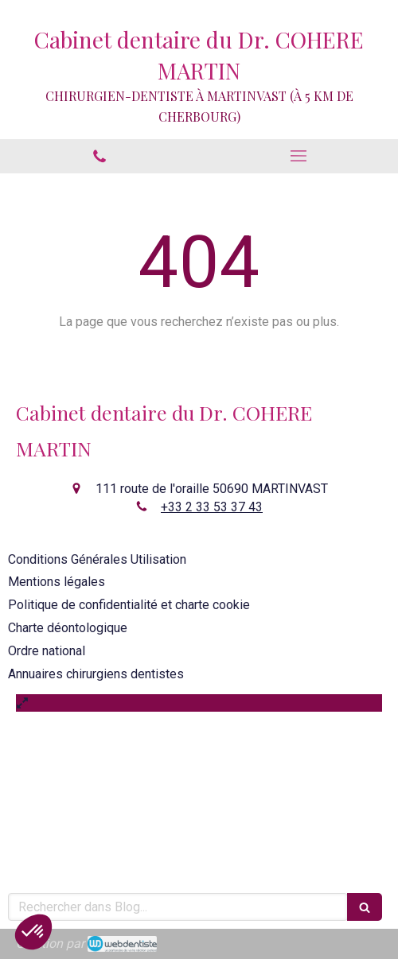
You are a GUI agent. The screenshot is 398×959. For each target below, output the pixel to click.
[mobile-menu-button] (298, 156)
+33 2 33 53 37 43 (212, 506)
